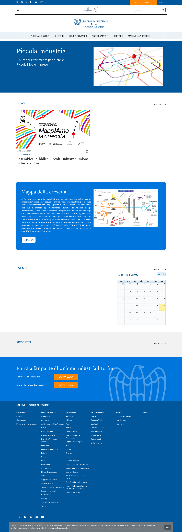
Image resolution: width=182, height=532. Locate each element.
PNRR (43, 476)
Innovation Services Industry (77, 468)
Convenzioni (96, 439)
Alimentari (70, 416)
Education (45, 445)
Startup (44, 498)
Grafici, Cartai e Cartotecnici (77, 464)
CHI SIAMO (59, 36)
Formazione (45, 464)
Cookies (41, 523)
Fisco (43, 460)
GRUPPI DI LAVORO (78, 36)
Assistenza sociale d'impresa (52, 424)
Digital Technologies (74, 441)
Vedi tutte (159, 104)
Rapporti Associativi (49, 479)
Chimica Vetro (71, 431)
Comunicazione (47, 431)
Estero (44, 453)
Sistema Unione (97, 443)
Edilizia (68, 445)
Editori (68, 449)
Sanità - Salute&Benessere (76, 482)
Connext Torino (97, 420)
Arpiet (68, 428)
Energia (69, 453)
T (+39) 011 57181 (100, 528)
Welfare (44, 506)
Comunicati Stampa (123, 416)
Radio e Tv (120, 424)
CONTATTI (118, 36)
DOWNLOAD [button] (66, 376)
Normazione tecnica (49, 472)
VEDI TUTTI (159, 269)
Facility (69, 457)
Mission (19, 416)
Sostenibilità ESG (48, 495)
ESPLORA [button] (28, 239)
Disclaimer (27, 523)
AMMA (69, 420)
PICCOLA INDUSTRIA (39, 36)
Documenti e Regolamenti (26, 424)
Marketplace (96, 435)
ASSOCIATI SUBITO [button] (143, 2)
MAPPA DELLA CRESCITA (139, 36)
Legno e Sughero (72, 472)
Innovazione (46, 468)
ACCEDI (162, 2)
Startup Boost (96, 424)
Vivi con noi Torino (98, 428)
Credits (34, 523)
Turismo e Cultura (73, 492)
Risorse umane (47, 483)
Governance (21, 420)
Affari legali (45, 416)
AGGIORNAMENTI (100, 36)
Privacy (20, 523)
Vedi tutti (159, 343)
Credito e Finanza (48, 435)
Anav (68, 424)
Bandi (43, 428)
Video (118, 428)
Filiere (43, 457)
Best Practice (96, 431)
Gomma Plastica (72, 460)
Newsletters (121, 420)
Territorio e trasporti (49, 502)
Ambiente (45, 420)
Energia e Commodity (49, 449)
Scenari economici (48, 491)
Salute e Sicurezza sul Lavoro (52, 487)
